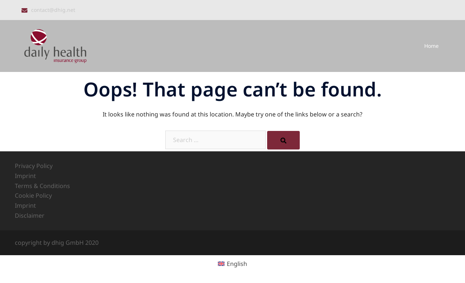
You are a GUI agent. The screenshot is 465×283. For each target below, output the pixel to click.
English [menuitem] (237, 264)
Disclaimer (29, 215)
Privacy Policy (34, 166)
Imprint (25, 176)
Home (431, 45)
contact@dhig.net (53, 9)
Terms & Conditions (42, 186)
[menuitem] (232, 263)
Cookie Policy (33, 195)
